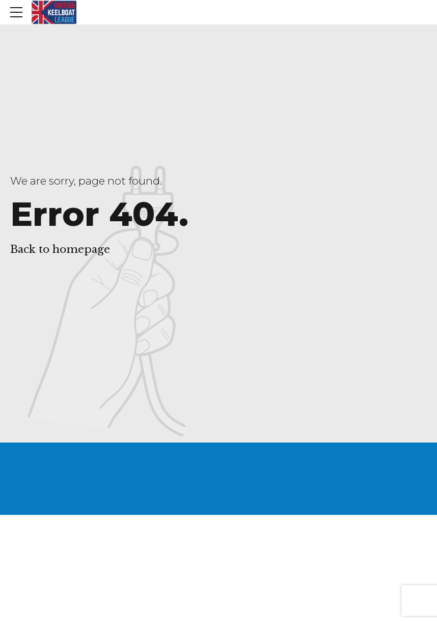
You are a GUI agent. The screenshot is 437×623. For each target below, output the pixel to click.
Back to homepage (60, 249)
